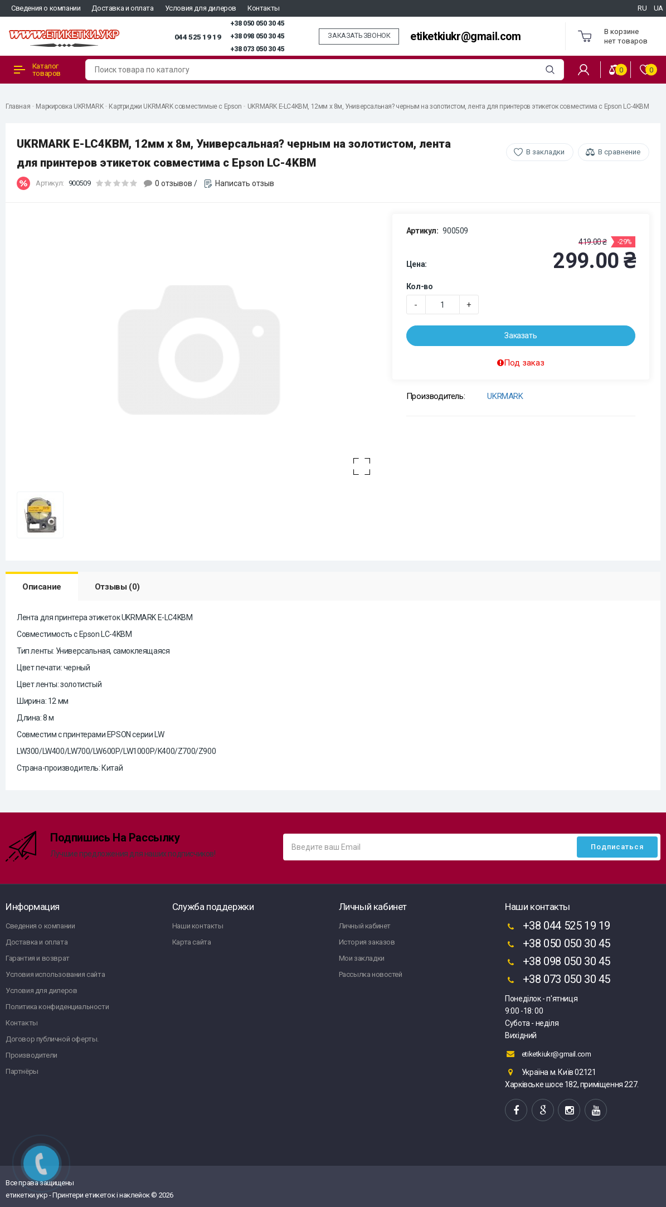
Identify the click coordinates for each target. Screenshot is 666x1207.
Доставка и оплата (122, 8)
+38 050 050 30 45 (257, 23)
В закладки (545, 152)
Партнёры (22, 1071)
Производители (31, 1055)
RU (642, 8)
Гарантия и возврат (38, 958)
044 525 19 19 (197, 36)
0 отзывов (173, 183)
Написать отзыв (244, 183)
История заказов (367, 942)
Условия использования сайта (55, 974)
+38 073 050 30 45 (257, 49)
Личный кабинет (365, 926)
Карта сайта (191, 942)
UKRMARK (505, 396)
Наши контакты (197, 926)
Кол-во (419, 286)
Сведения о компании (45, 8)
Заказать (520, 335)
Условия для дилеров (200, 8)
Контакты (263, 8)
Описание (41, 587)
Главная (18, 106)
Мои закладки (362, 958)
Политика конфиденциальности (57, 1006)
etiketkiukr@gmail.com (465, 36)
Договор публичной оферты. (52, 1039)
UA (658, 8)
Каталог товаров (37, 69)
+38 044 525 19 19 (557, 926)
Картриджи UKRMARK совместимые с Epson (175, 106)
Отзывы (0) (117, 587)
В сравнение (619, 152)
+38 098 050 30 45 (257, 36)
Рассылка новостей (370, 974)
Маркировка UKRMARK (69, 106)
